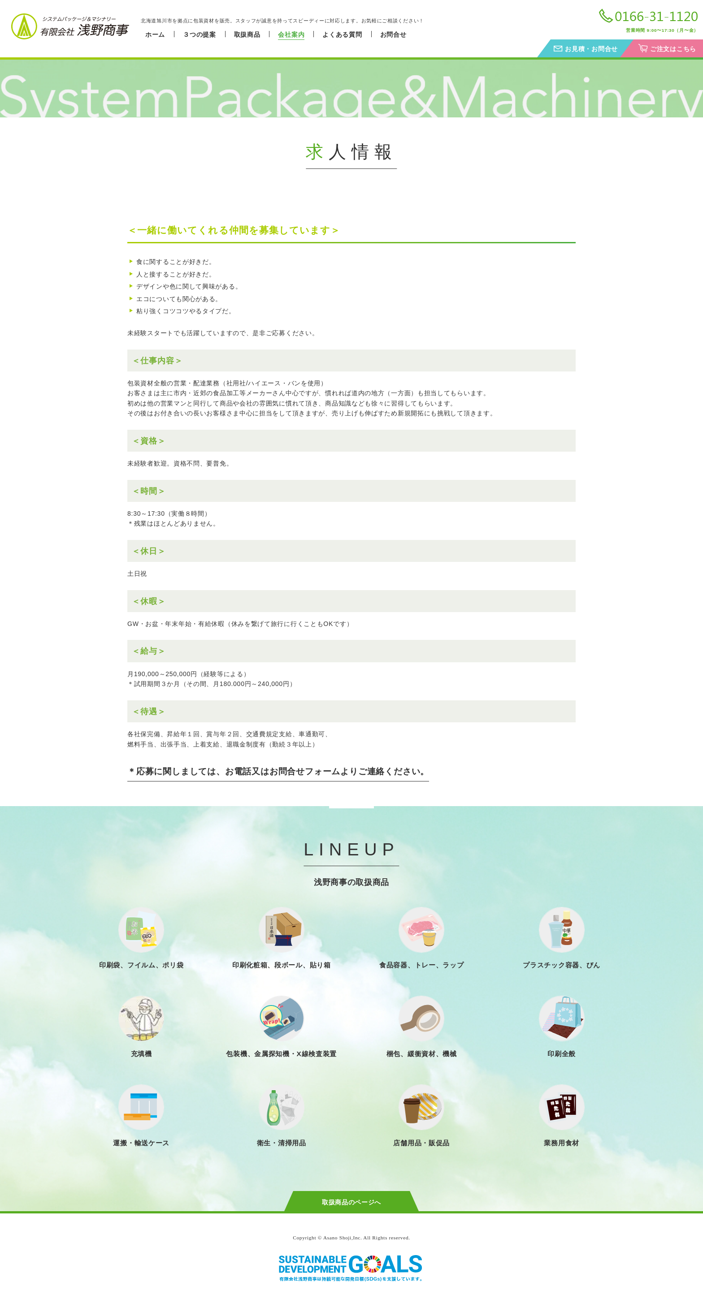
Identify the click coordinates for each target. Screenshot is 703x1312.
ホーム (155, 34)
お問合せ (393, 34)
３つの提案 (199, 34)
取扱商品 (247, 34)
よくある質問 (342, 34)
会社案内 (291, 34)
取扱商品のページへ (351, 1202)
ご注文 (673, 48)
